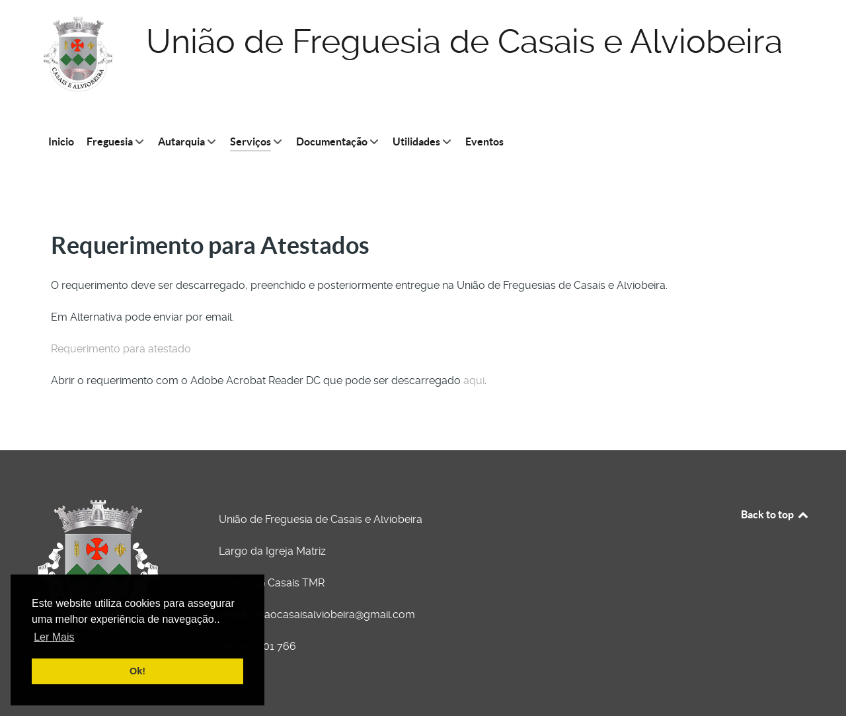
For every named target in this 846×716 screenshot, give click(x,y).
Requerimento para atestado (121, 348)
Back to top (775, 514)
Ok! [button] (137, 671)
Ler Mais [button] (54, 637)
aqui (473, 380)
